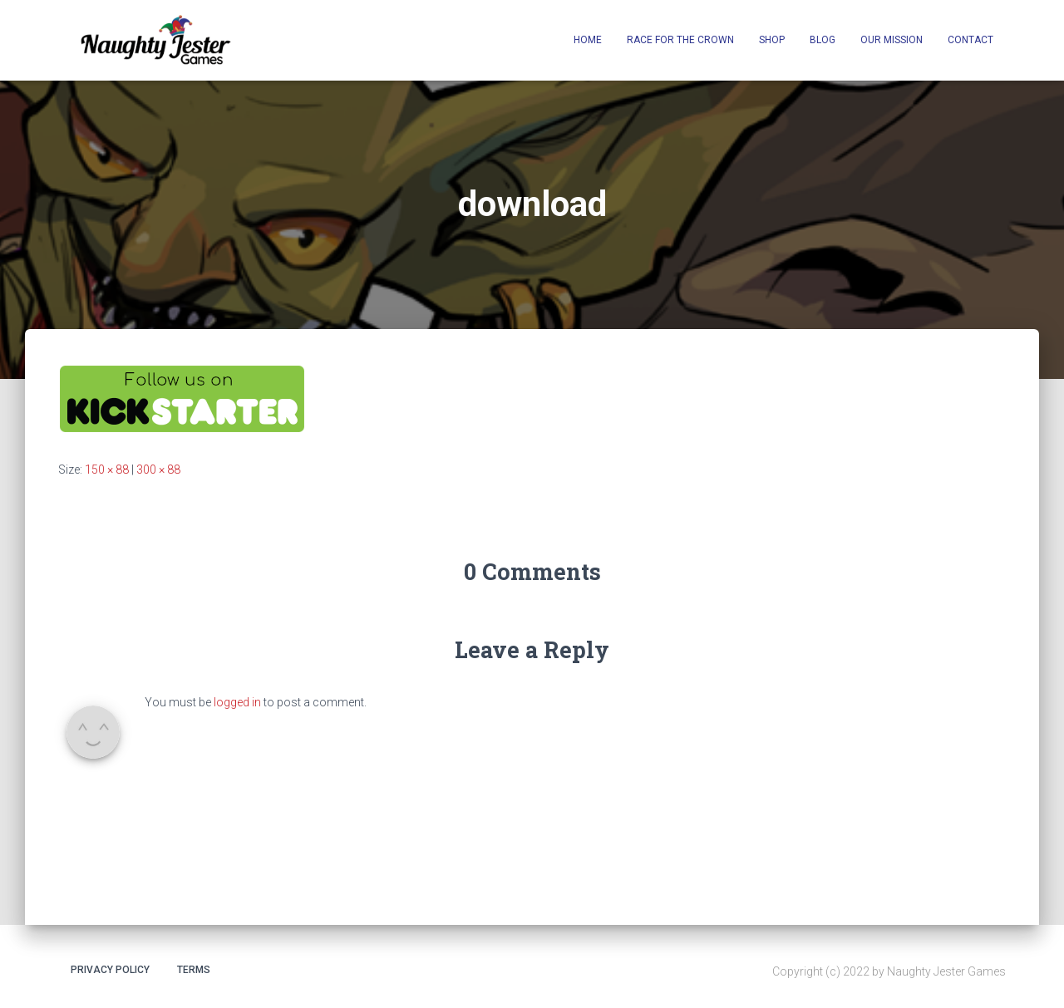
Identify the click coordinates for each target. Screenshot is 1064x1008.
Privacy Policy (110, 970)
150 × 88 (107, 469)
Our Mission (891, 40)
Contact (970, 40)
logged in (237, 702)
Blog (822, 40)
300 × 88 (158, 469)
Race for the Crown (680, 40)
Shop (772, 40)
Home (588, 40)
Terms (193, 970)
